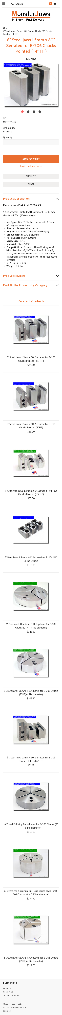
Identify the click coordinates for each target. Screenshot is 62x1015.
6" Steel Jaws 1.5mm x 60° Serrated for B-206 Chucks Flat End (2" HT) (31, 759)
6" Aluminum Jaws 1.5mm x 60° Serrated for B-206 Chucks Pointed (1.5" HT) (31, 492)
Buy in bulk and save (31, 166)
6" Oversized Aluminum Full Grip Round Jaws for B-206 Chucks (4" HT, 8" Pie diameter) (31, 892)
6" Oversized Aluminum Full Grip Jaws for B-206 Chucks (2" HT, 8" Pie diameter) (31, 626)
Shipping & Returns (12, 995)
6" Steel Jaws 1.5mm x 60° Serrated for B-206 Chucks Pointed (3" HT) (31, 425)
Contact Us (8, 992)
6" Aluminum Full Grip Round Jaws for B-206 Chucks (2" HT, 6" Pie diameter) (31, 692)
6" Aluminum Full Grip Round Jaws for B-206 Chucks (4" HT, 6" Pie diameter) (31, 959)
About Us (7, 988)
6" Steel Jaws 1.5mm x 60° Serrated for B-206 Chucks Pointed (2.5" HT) (31, 359)
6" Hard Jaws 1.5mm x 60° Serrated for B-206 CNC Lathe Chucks (31, 559)
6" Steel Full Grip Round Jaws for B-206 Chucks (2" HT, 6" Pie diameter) (31, 826)
